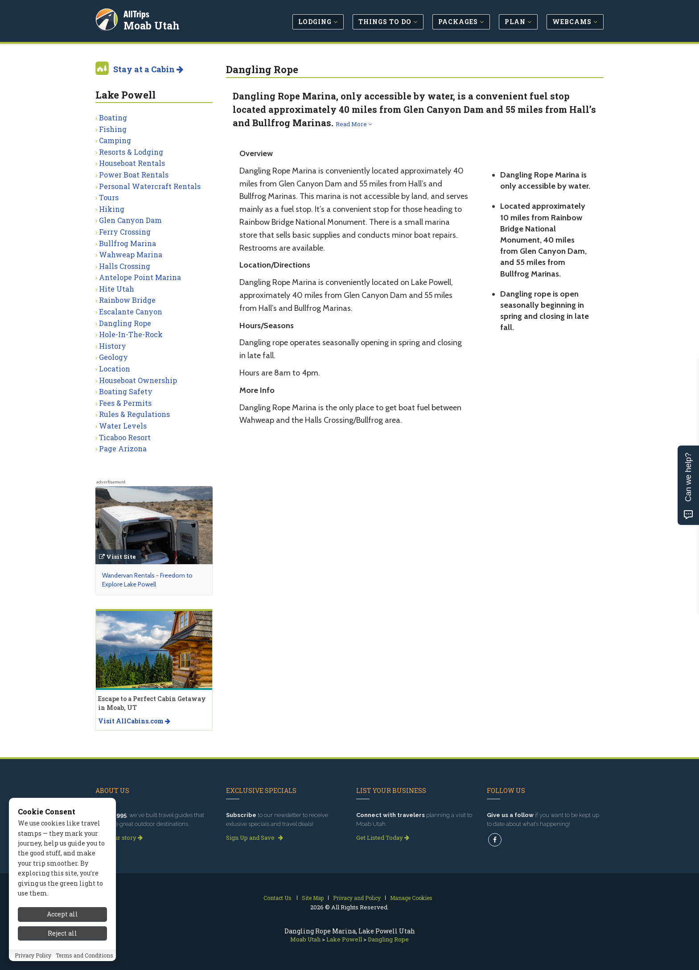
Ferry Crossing (125, 231)
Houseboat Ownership (138, 380)
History (112, 346)
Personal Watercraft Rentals (150, 186)
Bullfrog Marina (127, 243)
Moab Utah (153, 24)
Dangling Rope (125, 323)
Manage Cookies (411, 897)
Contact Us (277, 897)
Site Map (313, 897)
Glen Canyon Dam (130, 220)
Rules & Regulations (134, 414)
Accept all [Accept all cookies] (62, 914)
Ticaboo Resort (125, 437)
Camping (115, 140)
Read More (354, 124)
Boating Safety (125, 391)
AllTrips (138, 13)
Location (114, 368)
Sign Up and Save (254, 838)
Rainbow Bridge (127, 300)
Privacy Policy (33, 955)
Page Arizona (123, 448)
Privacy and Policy (357, 897)
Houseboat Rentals (132, 163)
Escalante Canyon (130, 311)
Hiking (111, 209)
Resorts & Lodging (131, 152)
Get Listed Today (382, 838)
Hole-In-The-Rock (131, 334)
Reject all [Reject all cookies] (62, 933)
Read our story (119, 838)
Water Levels (123, 425)
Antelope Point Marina (140, 277)
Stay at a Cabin (148, 69)
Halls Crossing (124, 266)
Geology (113, 357)
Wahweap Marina (130, 254)
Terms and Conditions (84, 955)
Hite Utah (116, 288)
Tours (109, 197)
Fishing (113, 129)
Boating (113, 117)
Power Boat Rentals (134, 174)
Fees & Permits (125, 403)
